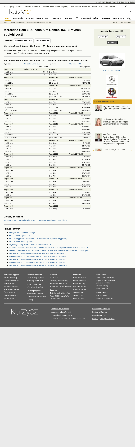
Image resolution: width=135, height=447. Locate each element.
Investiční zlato (59, 293)
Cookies (65, 309)
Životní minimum (9, 292)
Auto (12, 22)
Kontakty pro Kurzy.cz (101, 315)
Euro (37, 281)
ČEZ (57, 278)
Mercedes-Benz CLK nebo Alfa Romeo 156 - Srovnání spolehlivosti (37, 256)
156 (79, 64)
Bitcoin (57, 7)
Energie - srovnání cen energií (22, 232)
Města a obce (78, 278)
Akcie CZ (19, 7)
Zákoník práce (78, 292)
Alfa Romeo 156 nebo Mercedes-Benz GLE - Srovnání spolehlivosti (38, 265)
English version (102, 292)
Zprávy (11, 7)
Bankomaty (37, 275)
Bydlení (30, 18)
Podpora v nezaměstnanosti (36, 297)
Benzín (62, 296)
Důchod (69, 18)
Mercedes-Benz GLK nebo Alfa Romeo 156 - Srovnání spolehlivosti (37, 262)
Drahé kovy (54, 290)
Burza (52, 278)
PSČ (85, 278)
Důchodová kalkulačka (11, 281)
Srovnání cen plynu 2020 (19, 235)
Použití (95, 318)
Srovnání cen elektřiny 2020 (21, 241)
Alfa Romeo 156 (42, 41)
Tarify (72, 7)
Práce (100, 7)
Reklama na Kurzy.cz (101, 309)
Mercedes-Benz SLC (23, 41)
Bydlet (127, 2)
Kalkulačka (86, 7)
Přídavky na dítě (9, 283)
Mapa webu (105, 289)
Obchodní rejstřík (99, 2)
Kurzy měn (36, 7)
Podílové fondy (63, 281)
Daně (75, 298)
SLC (38, 64)
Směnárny (30, 281)
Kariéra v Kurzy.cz (100, 312)
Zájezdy (108, 2)
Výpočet (16, 275)
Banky (29, 275)
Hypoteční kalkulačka (11, 295)
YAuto (114, 2)
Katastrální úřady (79, 283)
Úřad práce (31, 287)
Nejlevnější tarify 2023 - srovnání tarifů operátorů (30, 244)
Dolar (41, 281)
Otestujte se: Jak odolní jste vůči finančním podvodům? (116, 125)
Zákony (94, 7)
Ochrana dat (56, 309)
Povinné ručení (9, 298)
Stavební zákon (78, 295)
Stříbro (67, 293)
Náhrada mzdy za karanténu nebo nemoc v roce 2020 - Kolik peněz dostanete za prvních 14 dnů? (50, 247)
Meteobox (120, 2)
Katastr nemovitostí (80, 281)
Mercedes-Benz (30, 64)
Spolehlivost (110, 278)
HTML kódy (110, 318)
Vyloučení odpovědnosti (61, 312)
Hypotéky (64, 7)
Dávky (96, 18)
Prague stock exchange (104, 298)
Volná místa (37, 284)
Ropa (52, 296)
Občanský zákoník (79, 289)
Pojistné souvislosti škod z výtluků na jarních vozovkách (116, 110)
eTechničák (106, 283)
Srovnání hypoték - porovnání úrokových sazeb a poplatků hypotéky (38, 238)
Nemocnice (118, 18)
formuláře (81, 298)
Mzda (37, 287)
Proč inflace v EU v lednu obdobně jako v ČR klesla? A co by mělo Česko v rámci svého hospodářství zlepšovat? (117, 142)
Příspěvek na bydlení (11, 286)
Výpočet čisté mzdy (10, 278)
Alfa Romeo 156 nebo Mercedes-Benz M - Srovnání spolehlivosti (36, 253)
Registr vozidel (101, 281)
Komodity (45, 7)
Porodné (40, 294)
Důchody (30, 300)
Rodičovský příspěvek (11, 289)
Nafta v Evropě (55, 298)
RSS (102, 318)
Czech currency (101, 295)
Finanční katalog (102, 286)
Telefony (58, 18)
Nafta (67, 296)
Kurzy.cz (6, 22)
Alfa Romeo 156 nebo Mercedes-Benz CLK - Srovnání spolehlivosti (37, 259)
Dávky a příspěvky (33, 291)
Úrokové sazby (32, 278)
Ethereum (68, 286)
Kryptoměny (54, 286)
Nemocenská (31, 294)
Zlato (52, 7)
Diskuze (112, 7)
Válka (105, 7)
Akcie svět (27, 7)
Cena (103, 278)
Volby (98, 289)
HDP (60, 283)
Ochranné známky (79, 286)
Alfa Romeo (73, 64)
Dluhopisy (53, 281)
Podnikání (77, 275)
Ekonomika (54, 283)
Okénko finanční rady (104, 102)
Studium (132, 2)
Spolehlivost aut (20, 22)
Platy (42, 287)
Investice (53, 275)
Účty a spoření (83, 18)
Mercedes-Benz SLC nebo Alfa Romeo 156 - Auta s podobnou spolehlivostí (36, 220)
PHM (57, 296)
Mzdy (48, 18)
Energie (78, 7)
